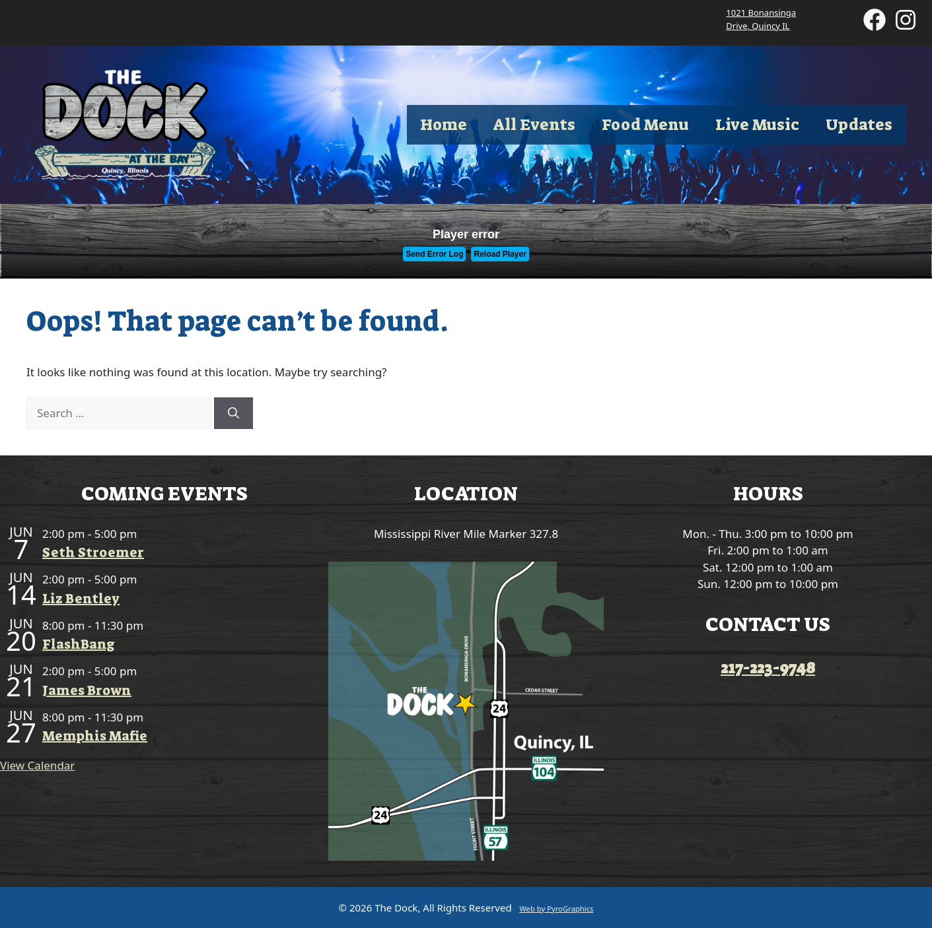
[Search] (233, 413)
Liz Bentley (81, 598)
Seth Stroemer (93, 552)
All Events (534, 124)
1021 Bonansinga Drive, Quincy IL (761, 19)
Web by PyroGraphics (556, 908)
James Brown (86, 690)
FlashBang (78, 644)
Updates (859, 124)
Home (443, 124)
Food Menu (645, 124)
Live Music (757, 124)
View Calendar (37, 765)
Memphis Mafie (94, 736)
